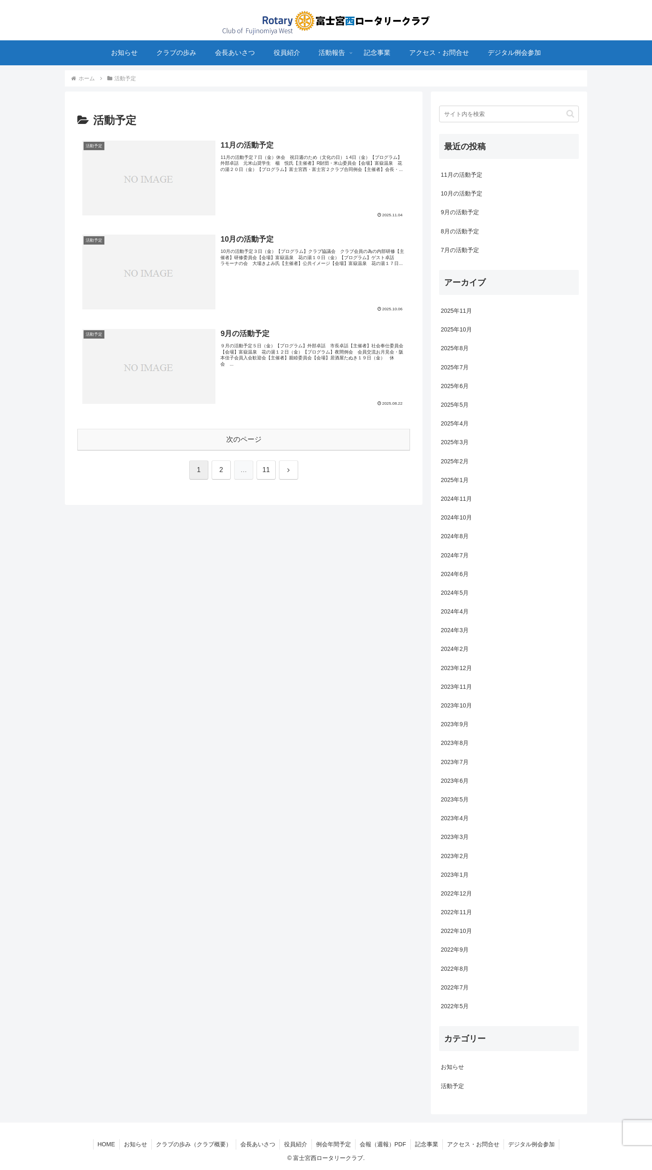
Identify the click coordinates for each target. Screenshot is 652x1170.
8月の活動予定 (460, 231)
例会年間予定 (333, 1144)
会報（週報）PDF (383, 1144)
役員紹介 (295, 1144)
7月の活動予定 (460, 250)
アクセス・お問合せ (473, 1144)
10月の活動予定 (461, 193)
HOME (106, 1144)
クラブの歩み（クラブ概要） (194, 1144)
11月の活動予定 (461, 174)
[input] (509, 114)
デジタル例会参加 (531, 1144)
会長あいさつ (257, 1144)
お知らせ (135, 1144)
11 (266, 469)
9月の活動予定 (460, 212)
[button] (570, 114)
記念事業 (426, 1144)
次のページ (244, 439)
